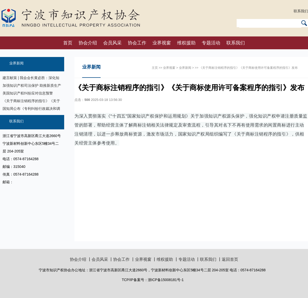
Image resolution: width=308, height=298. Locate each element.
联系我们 (301, 11)
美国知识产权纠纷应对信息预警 (28, 93)
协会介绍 (88, 42)
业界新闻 (16, 63)
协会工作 (137, 42)
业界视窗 (161, 42)
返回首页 (230, 259)
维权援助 (186, 42)
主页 (155, 68)
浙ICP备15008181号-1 (166, 280)
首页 (67, 42)
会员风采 (112, 42)
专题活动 (211, 42)
